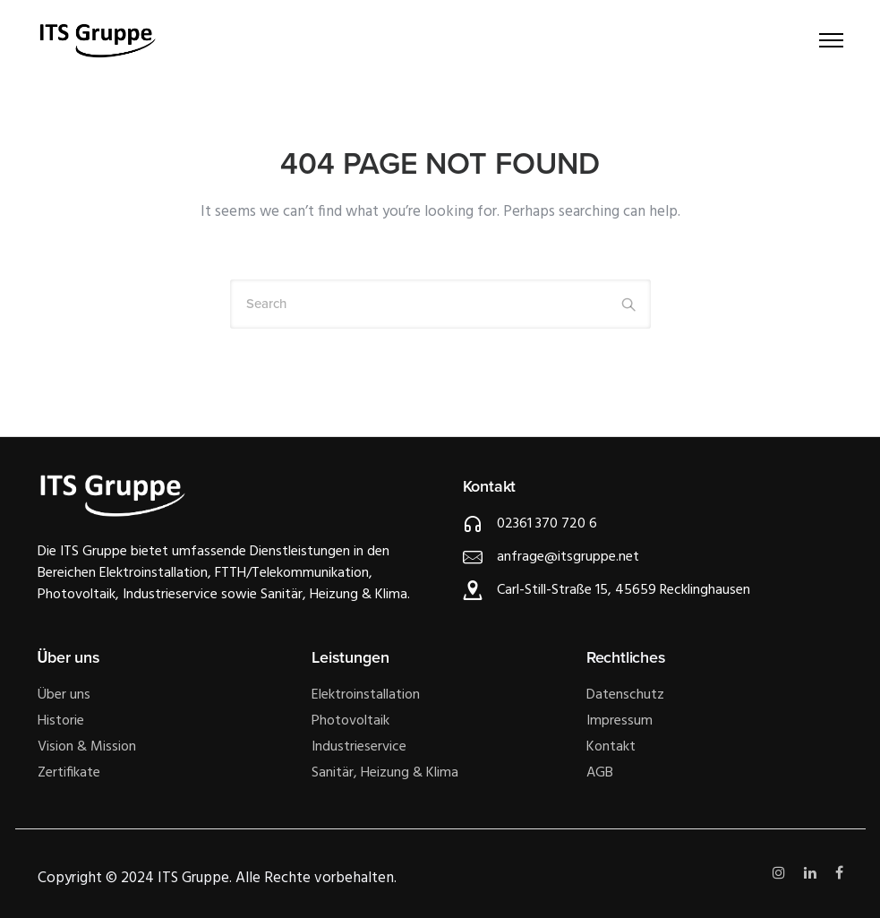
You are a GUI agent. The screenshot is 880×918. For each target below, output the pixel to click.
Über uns (64, 695)
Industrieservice (359, 747)
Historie (61, 721)
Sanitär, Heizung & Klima (385, 773)
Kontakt (611, 747)
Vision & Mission (87, 747)
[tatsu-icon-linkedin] (813, 873)
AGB (599, 773)
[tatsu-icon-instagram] (781, 873)
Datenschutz (625, 695)
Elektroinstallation (366, 695)
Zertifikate (69, 773)
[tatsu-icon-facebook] (839, 873)
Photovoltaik (350, 721)
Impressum (619, 721)
